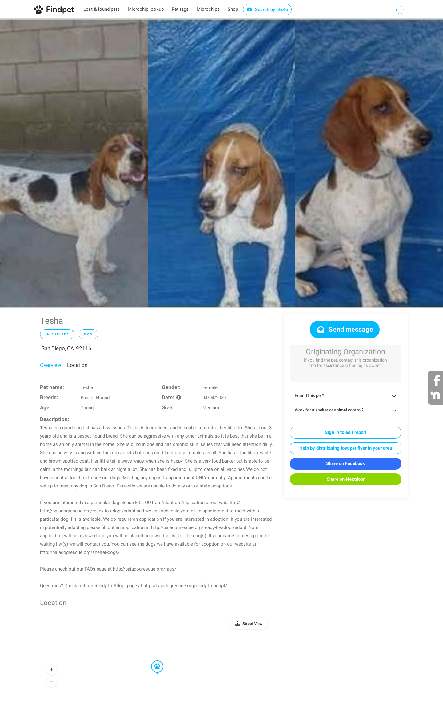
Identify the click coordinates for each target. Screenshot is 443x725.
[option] (74, 163)
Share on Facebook (345, 463)
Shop (233, 9)
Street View (252, 623)
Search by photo (267, 9)
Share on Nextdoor (346, 479)
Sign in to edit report (345, 432)
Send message (344, 329)
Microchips (208, 9)
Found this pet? (346, 395)
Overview (50, 365)
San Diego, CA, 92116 (66, 348)
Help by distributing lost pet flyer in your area (345, 448)
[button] (153, 661)
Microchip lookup (146, 9)
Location (77, 365)
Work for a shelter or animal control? (346, 410)
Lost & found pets (101, 9)
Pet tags (180, 9)
